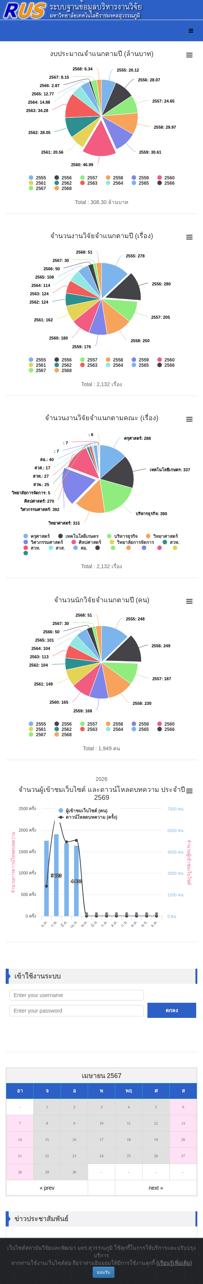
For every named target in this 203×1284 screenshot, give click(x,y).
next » (156, 1188)
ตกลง (172, 1010)
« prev (47, 1188)
